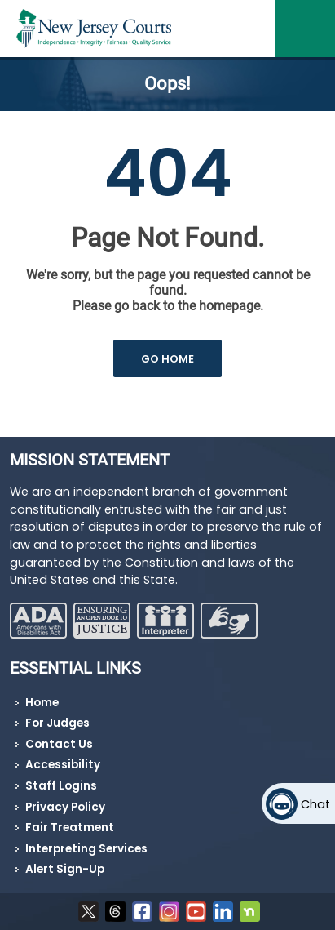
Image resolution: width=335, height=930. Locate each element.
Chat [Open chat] (315, 804)
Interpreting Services (86, 849)
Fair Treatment (69, 827)
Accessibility (62, 764)
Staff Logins (61, 786)
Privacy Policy (65, 807)
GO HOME (167, 359)
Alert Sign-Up (64, 869)
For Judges (57, 723)
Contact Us (59, 744)
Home (42, 702)
